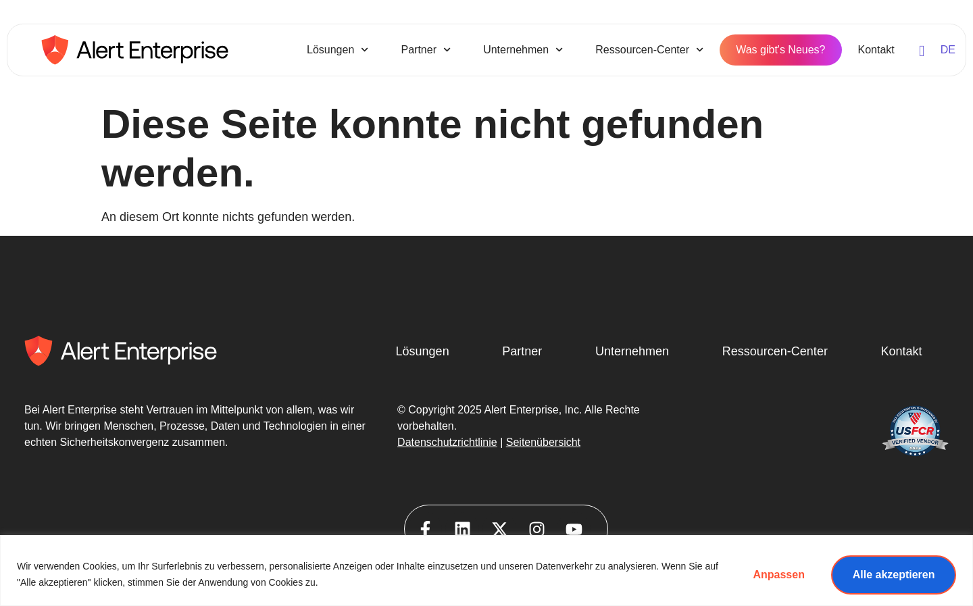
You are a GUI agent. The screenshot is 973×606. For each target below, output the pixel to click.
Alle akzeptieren (893, 574)
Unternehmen (523, 49)
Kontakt (876, 49)
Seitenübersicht (543, 442)
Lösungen (337, 49)
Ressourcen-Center (649, 49)
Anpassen (777, 574)
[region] (486, 570)
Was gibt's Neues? (780, 49)
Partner (426, 49)
